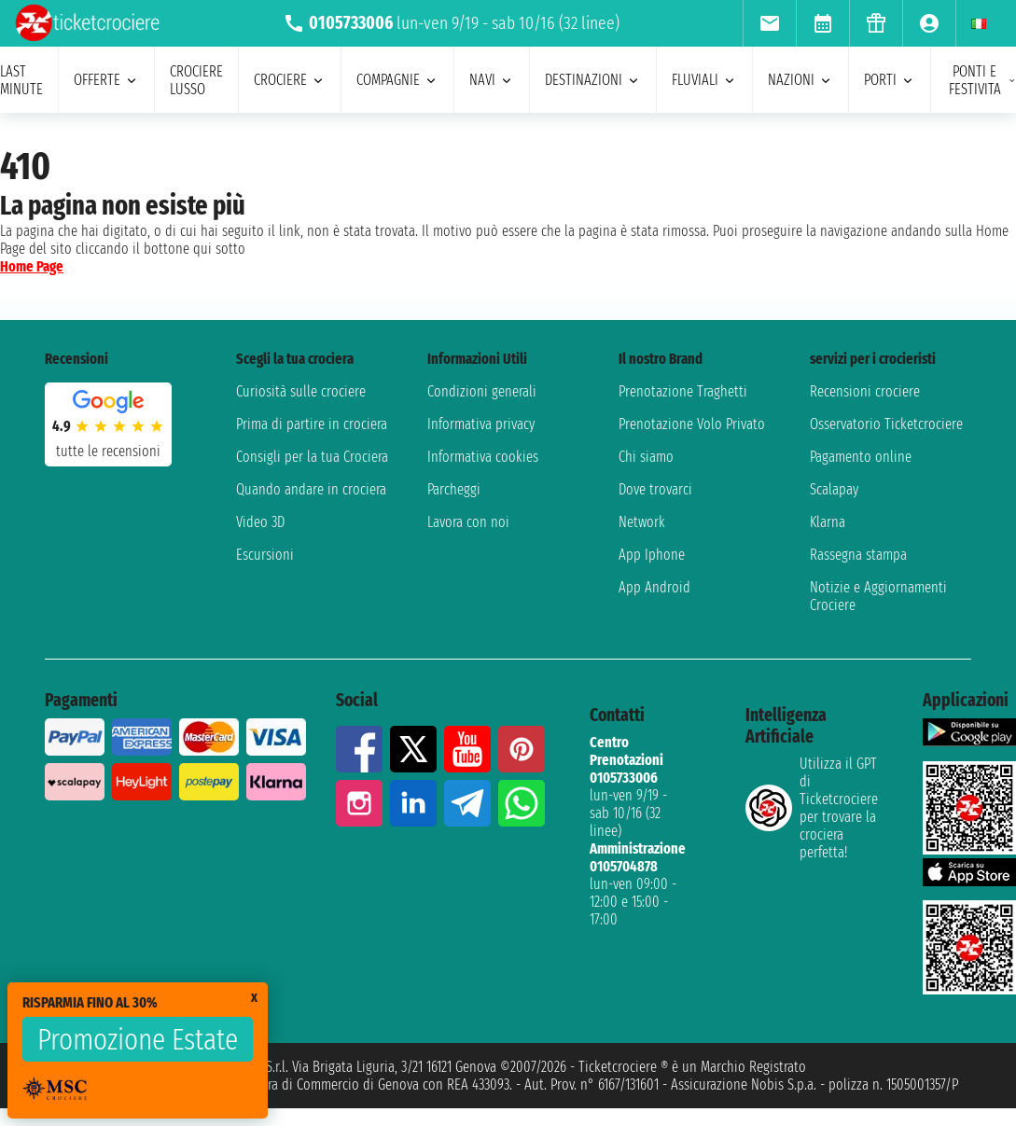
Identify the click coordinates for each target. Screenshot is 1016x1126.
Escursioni (265, 554)
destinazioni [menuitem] (593, 80)
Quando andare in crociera (311, 489)
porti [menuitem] (889, 80)
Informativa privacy (481, 424)
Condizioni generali (481, 391)
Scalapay (834, 489)
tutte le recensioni (108, 451)
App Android (654, 587)
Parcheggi (453, 489)
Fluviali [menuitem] (704, 80)
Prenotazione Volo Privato (692, 424)
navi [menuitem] (491, 80)
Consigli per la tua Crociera (312, 457)
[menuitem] (769, 23)
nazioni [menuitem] (800, 80)
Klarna (827, 522)
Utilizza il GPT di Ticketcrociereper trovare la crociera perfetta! (811, 808)
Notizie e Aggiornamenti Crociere (878, 596)
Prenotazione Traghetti (683, 391)
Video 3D (260, 522)
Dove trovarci (655, 489)
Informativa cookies (482, 457)
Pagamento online (861, 457)
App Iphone (652, 554)
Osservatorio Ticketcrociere (886, 424)
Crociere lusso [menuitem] (196, 80)
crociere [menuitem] (290, 80)
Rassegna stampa (858, 554)
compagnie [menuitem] (397, 80)
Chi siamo (646, 457)
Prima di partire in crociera (311, 424)
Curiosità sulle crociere (301, 391)
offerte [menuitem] (106, 80)
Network (642, 522)
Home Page (31, 266)
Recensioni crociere (865, 391)
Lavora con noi (468, 522)
